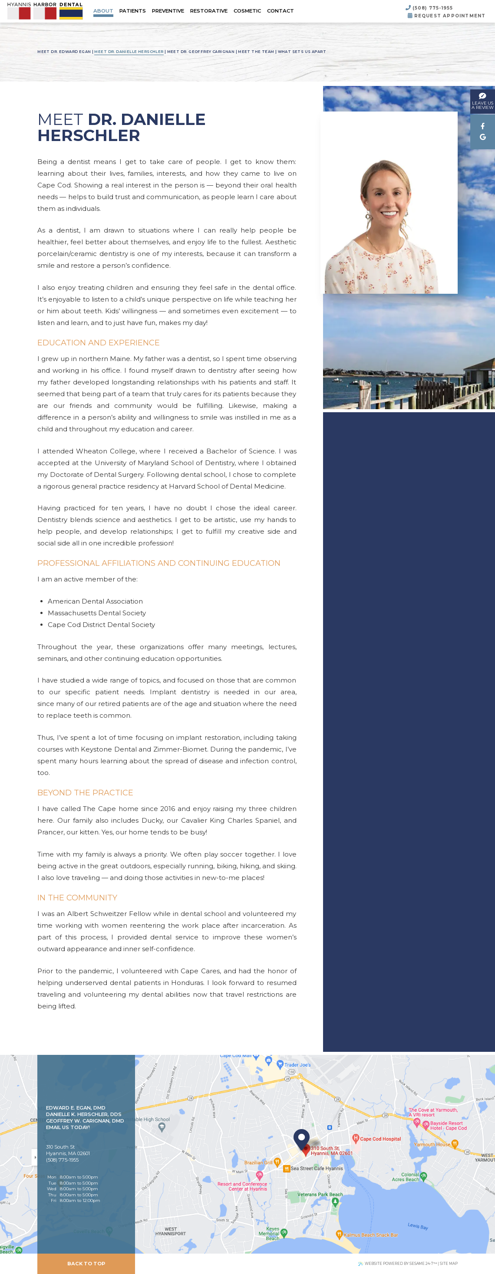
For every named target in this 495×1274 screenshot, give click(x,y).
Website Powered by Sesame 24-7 (397, 1263)
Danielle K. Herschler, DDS (84, 1114)
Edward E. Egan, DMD (76, 1108)
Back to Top (86, 1264)
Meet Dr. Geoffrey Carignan (201, 51)
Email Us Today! (68, 1127)
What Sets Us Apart (302, 51)
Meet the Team (256, 51)
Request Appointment (446, 16)
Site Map (449, 1263)
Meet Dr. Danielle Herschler (128, 51)
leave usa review (482, 100)
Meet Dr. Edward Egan (64, 51)
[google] (482, 137)
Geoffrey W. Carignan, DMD (85, 1121)
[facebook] (482, 126)
